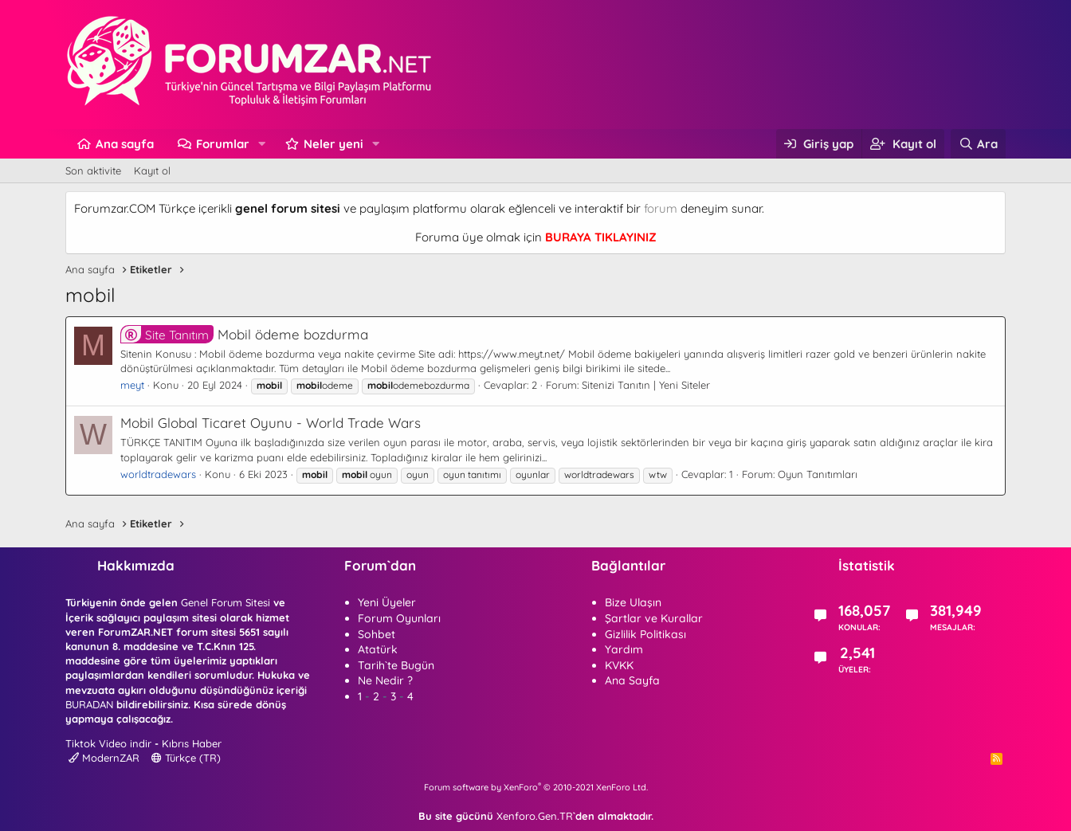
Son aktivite (93, 170)
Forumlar (222, 143)
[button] (262, 144)
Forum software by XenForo (536, 787)
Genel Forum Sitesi (225, 602)
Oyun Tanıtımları (817, 474)
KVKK (619, 665)
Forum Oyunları (399, 618)
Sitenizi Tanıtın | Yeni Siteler (646, 384)
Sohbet (376, 634)
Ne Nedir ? (385, 680)
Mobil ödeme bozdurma (244, 334)
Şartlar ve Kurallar (654, 618)
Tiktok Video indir (108, 743)
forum (660, 208)
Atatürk (378, 649)
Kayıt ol (152, 170)
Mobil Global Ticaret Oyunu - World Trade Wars (270, 422)
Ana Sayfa (632, 680)
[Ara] (978, 144)
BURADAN (89, 704)
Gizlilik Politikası (645, 634)
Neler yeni (333, 143)
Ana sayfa (125, 143)
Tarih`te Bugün (396, 665)
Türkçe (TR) (186, 757)
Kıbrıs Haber (192, 743)
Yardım (624, 649)
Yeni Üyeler (387, 602)
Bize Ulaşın (633, 602)
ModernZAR (104, 757)
